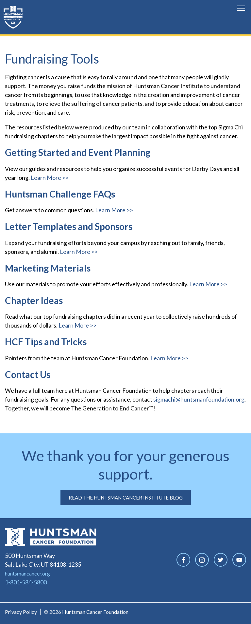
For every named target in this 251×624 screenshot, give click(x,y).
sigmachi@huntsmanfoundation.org (198, 399)
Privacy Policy (21, 612)
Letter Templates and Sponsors (68, 226)
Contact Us (27, 374)
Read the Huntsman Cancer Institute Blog (126, 498)
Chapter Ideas (34, 300)
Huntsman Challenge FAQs (60, 193)
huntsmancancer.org (27, 573)
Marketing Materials (48, 268)
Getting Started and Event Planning (77, 152)
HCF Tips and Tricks (46, 341)
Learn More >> (50, 177)
